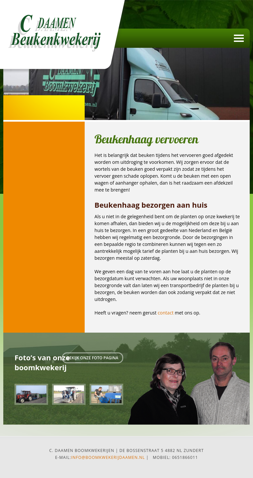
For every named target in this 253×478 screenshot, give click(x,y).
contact (166, 313)
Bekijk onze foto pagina (92, 358)
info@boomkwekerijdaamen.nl (108, 457)
